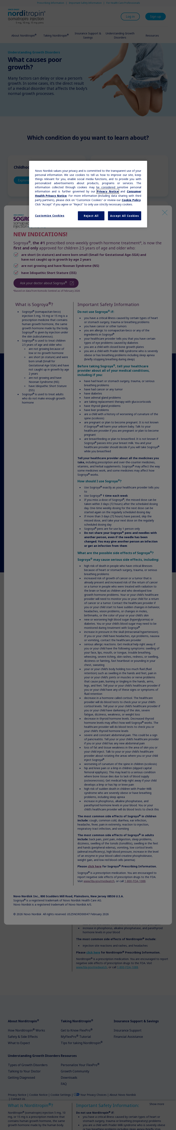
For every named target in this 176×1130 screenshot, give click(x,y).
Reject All (91, 216)
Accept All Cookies (124, 216)
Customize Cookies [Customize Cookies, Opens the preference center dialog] (50, 215)
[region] (88, 194)
